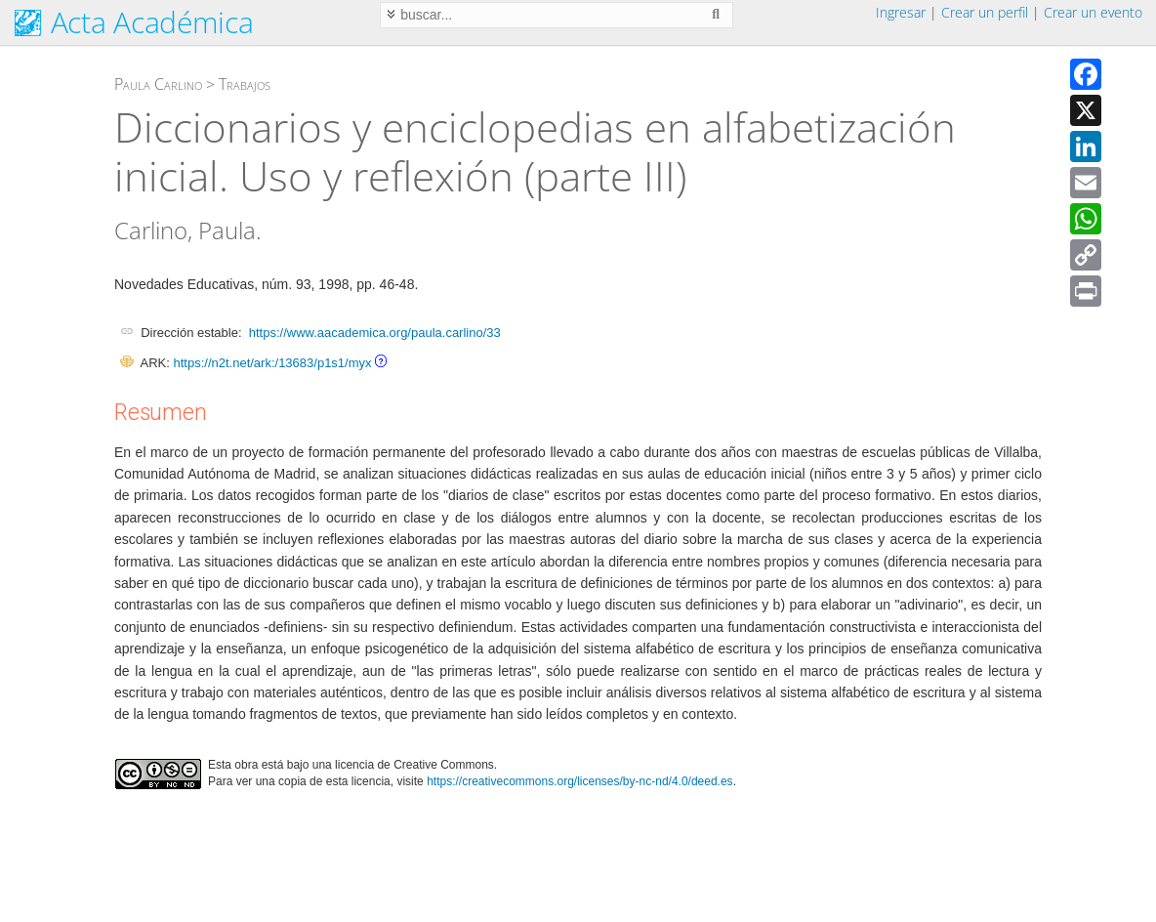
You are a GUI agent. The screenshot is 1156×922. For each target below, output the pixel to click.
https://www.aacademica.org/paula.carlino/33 (375, 332)
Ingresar (901, 12)
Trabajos (244, 84)
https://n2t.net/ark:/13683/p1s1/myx (272, 363)
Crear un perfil (984, 12)
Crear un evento (1093, 12)
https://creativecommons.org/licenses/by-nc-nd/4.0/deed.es (580, 781)
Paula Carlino (158, 84)
